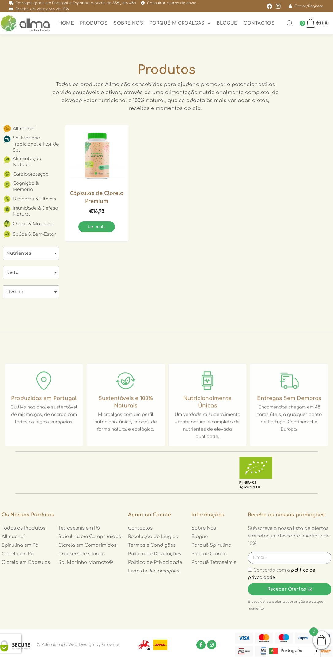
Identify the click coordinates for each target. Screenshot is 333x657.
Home (66, 23)
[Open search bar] (290, 23)
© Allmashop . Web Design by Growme (78, 644)
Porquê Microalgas (180, 23)
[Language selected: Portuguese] (293, 651)
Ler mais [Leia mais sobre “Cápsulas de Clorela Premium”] (97, 227)
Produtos (94, 23)
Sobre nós (128, 23)
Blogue (227, 23)
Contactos (259, 23)
